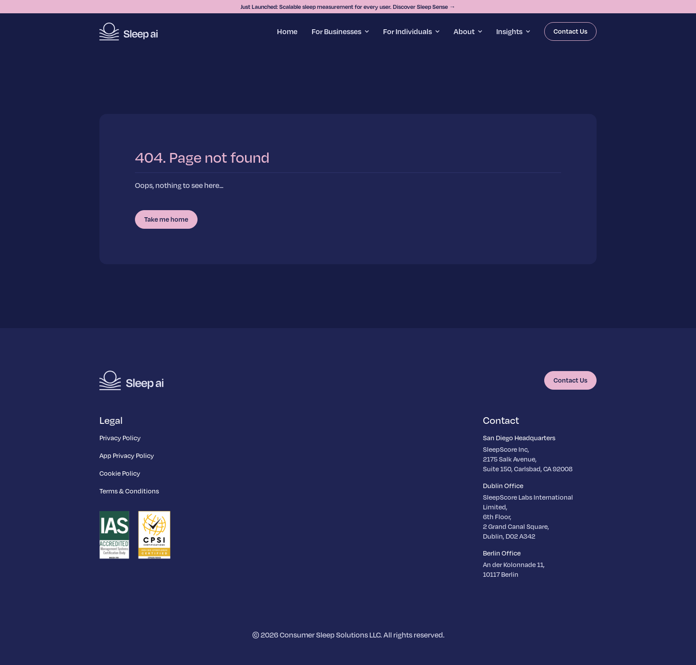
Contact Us (570, 31)
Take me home (166, 219)
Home (287, 31)
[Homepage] (128, 31)
